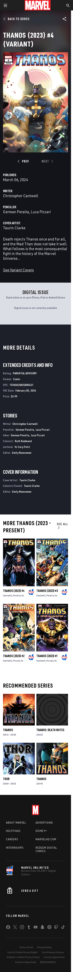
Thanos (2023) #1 (47, 656)
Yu (23, 595)
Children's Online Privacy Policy (23, 957)
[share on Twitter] (15, 928)
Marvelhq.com (46, 839)
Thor (6, 779)
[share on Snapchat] (42, 928)
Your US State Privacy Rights (22, 952)
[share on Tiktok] (63, 928)
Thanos (8, 730)
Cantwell (7, 595)
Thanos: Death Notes (50, 730)
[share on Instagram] (22, 928)
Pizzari (16, 660)
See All (62, 525)
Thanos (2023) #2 (13, 656)
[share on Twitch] (56, 928)
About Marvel (16, 822)
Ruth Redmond (23, 441)
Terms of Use (26, 947)
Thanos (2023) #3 (47, 591)
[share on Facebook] (8, 928)
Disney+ (41, 830)
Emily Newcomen (21, 452)
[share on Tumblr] (29, 928)
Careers (12, 839)
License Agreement (54, 957)
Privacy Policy (44, 947)
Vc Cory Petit (22, 446)
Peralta (17, 595)
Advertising (44, 822)
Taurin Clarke (14, 227)
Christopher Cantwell (20, 195)
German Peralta (16, 211)
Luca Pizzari (41, 211)
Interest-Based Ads (25, 962)
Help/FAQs (13, 830)
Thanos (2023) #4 (13, 591)
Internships (15, 847)
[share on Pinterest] (49, 928)
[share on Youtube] (36, 928)
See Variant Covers (18, 270)
